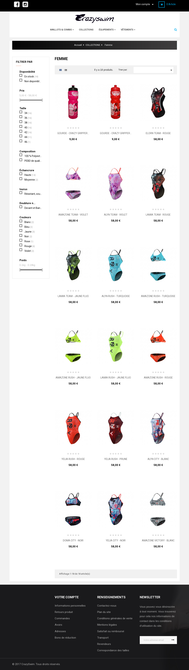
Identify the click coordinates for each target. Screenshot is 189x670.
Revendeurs (104, 644)
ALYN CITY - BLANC (158, 459)
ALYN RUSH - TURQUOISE (116, 296)
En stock (31, 76)
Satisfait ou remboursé (110, 631)
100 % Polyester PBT (33, 156)
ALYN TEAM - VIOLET (115, 214)
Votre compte (67, 597)
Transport (103, 637)
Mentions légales (107, 624)
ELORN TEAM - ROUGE (158, 133)
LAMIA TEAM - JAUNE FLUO (73, 296)
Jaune (29, 231)
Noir (28, 236)
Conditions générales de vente (114, 618)
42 (28, 132)
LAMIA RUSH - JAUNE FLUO (115, 377)
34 (28, 113)
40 (28, 127)
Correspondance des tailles (113, 650)
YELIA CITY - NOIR (116, 540)
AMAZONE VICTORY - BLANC (158, 540)
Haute (30, 175)
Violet (29, 250)
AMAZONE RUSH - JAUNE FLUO (73, 377)
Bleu (28, 226)
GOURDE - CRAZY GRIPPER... (73, 133)
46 (27, 141)
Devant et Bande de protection (33, 208)
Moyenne (31, 179)
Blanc (29, 222)
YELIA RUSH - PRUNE (115, 459)
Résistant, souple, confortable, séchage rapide (33, 193)
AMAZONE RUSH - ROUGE (158, 377)
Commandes (62, 618)
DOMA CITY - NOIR (73, 540)
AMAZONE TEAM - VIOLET (73, 214)
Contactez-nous (106, 605)
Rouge (29, 246)
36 (28, 117)
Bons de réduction (65, 637)
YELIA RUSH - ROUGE (73, 459)
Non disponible (33, 81)
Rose (28, 241)
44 (28, 137)
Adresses (60, 631)
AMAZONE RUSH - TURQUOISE (158, 296)
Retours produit (64, 612)
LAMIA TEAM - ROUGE (158, 214)
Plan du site (104, 612)
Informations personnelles (70, 605)
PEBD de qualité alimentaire (33, 160)
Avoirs (58, 624)
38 (28, 122)
